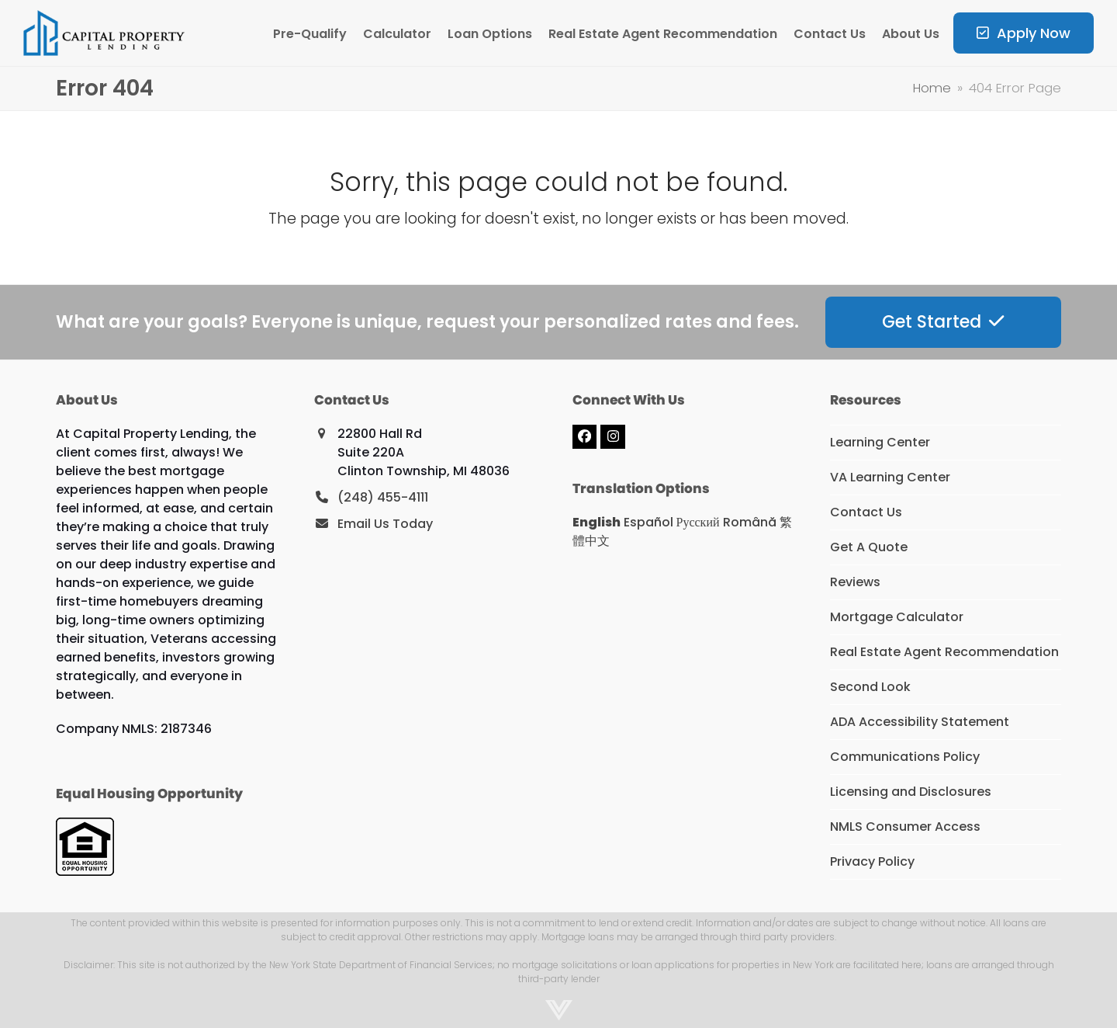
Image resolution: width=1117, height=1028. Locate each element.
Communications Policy (905, 757)
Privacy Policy (872, 861)
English (596, 522)
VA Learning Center (890, 477)
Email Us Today (385, 524)
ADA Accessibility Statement (919, 722)
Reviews (855, 582)
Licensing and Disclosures (910, 792)
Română (749, 522)
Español (648, 522)
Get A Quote (869, 547)
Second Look (870, 687)
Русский (698, 522)
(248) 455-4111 (382, 497)
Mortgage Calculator (896, 617)
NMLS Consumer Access (905, 826)
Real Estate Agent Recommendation (944, 652)
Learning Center (880, 442)
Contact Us (866, 512)
